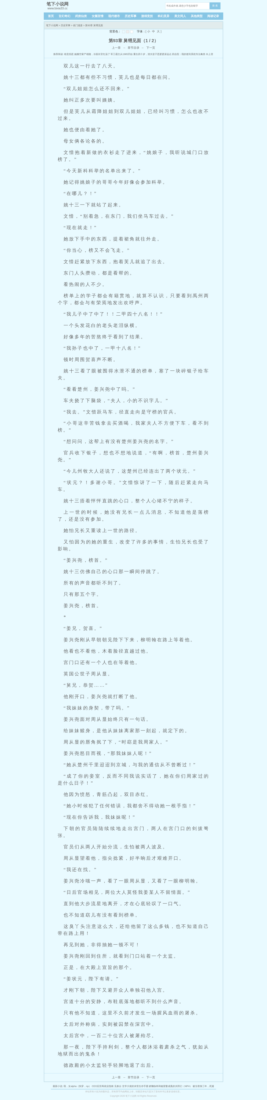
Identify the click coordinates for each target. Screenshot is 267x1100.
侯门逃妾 (78, 25)
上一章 (116, 47)
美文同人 (180, 16)
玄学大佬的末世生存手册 (135, 1086)
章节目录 (133, 47)
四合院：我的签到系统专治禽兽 (188, 54)
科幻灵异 (163, 16)
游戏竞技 (147, 16)
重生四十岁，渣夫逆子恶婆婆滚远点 (152, 54)
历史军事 (130, 16)
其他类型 (197, 16)
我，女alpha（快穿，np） (77, 1086)
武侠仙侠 (81, 16)
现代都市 (114, 16)
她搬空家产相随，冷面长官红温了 (92, 54)
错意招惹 (69, 54)
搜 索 (215, 5)
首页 (51, 16)
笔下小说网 (52, 25)
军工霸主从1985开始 (122, 54)
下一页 (150, 47)
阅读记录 (213, 16)
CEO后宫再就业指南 (103, 1086)
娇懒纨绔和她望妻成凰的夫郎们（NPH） (170, 1086)
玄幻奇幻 (64, 16)
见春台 (117, 1086)
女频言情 (97, 16)
